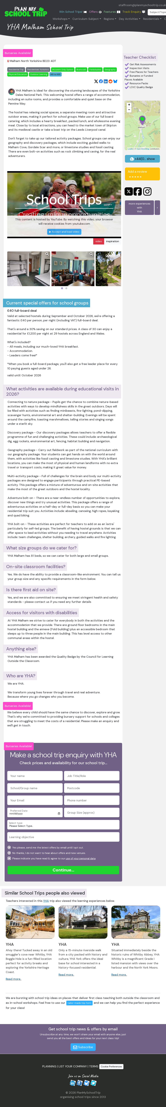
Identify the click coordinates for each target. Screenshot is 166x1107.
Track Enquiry (133, 12)
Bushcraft (81, 69)
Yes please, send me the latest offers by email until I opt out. (47, 847)
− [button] (129, 110)
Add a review (137, 173)
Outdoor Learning (38, 74)
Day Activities (128, 19)
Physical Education (18, 74)
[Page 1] (62, 288)
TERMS (93, 1066)
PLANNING (49, 1066)
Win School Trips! (73, 12)
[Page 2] (66, 288)
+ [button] (129, 105)
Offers (95, 12)
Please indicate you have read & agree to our (54, 858)
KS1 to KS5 (55, 74)
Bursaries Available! (18, 53)
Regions (109, 19)
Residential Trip (16, 69)
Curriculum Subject (85, 19)
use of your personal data (81, 858)
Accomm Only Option (62, 69)
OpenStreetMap (143, 149)
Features (112, 12)
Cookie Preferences (111, 1066)
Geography (110, 69)
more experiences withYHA (139, 207)
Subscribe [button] (83, 1047)
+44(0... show (142, 159)
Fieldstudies (95, 69)
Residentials (151, 19)
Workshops (60, 19)
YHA (46, 901)
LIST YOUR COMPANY (73, 1066)
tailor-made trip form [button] (79, 1002)
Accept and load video (64, 231)
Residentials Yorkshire (38, 69)
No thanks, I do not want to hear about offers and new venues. (49, 853)
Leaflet (130, 149)
